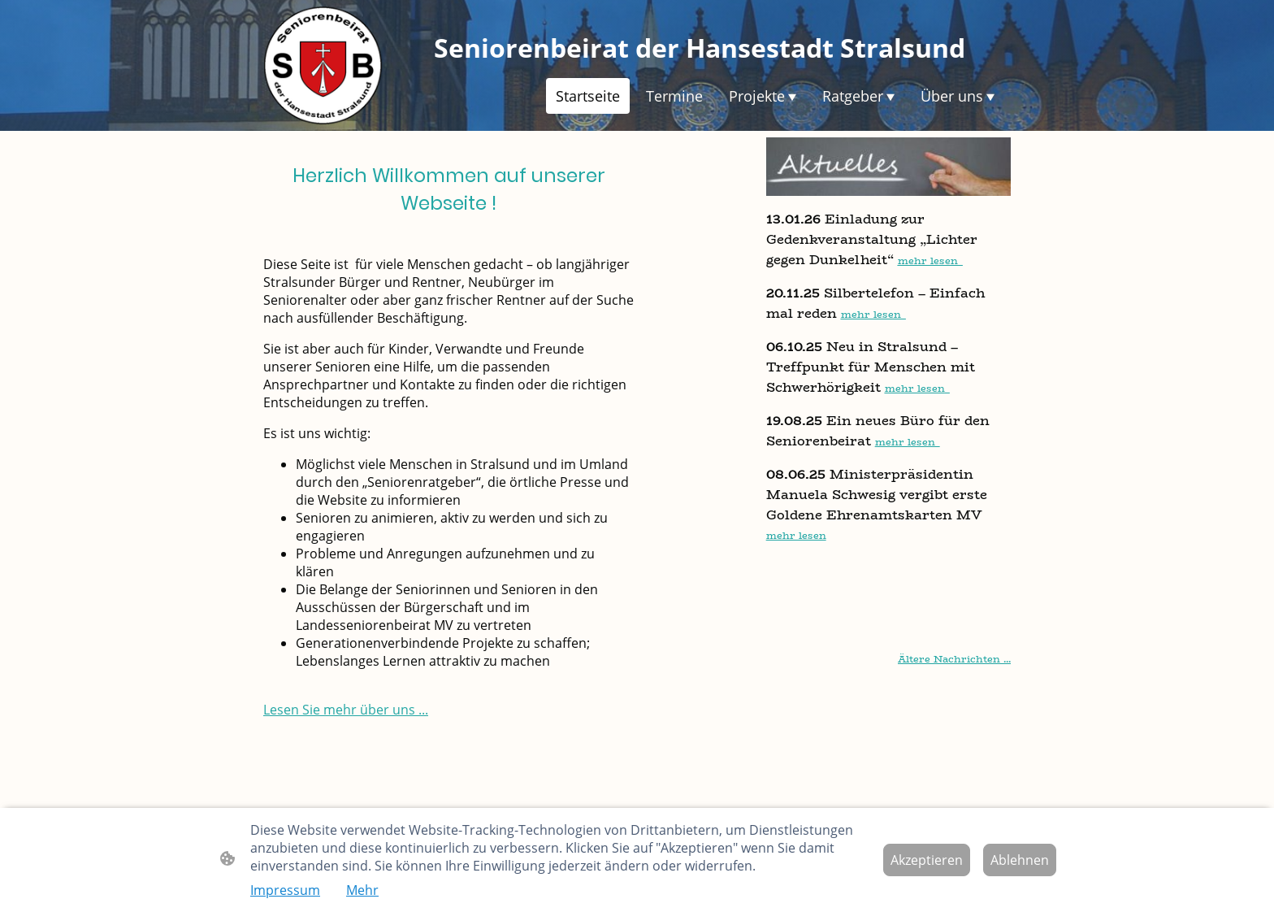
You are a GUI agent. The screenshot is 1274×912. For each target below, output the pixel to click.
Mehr (362, 890)
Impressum (285, 890)
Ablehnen (1019, 860)
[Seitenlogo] (323, 65)
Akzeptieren (926, 860)
